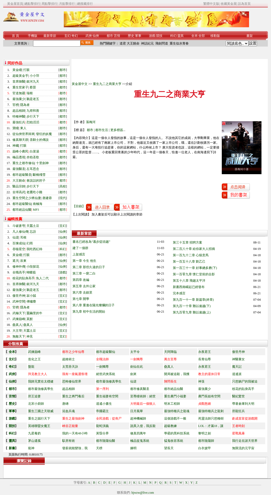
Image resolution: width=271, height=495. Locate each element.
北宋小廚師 (36, 404)
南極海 (37, 204)
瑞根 (29, 93)
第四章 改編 (81, 280)
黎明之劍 (204, 433)
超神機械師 (138, 418)
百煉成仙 (18, 243)
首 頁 (15, 36)
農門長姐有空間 (209, 396)
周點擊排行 (49, 4)
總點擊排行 (32, 4)
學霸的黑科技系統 (176, 433)
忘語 (33, 231)
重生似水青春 (179, 43)
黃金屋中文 (80, 84)
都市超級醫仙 (21, 204)
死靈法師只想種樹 (211, 418)
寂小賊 (31, 296)
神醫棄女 (238, 359)
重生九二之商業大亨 (107, 84)
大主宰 (17, 330)
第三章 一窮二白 (84, 273)
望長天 (169, 448)
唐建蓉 (47, 198)
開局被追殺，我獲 (176, 374)
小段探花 (32, 266)
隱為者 (25, 105)
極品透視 (18, 157)
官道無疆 (18, 93)
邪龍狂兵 (238, 411)
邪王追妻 (34, 396)
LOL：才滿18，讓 (210, 426)
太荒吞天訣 (70, 366)
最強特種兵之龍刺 (211, 411)
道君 (123, 43)
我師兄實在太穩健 (40, 381)
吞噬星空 (18, 249)
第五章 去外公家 (84, 286)
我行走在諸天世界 (245, 441)
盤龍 (31, 366)
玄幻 (67, 36)
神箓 (201, 381)
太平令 (135, 352)
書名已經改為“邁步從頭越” (91, 242)
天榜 (99, 448)
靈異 (180, 36)
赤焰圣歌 (32, 157)
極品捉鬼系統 (139, 441)
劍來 (133, 374)
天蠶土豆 (32, 226)
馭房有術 (68, 441)
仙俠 (96, 36)
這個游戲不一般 (175, 418)
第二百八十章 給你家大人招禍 (194, 249)
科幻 (173, 36)
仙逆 (15, 237)
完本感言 (179, 293)
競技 (159, 36)
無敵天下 (18, 336)
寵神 (31, 448)
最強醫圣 (18, 169)
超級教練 (170, 426)
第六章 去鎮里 (82, 292)
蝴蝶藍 (31, 272)
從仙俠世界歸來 (23, 134)
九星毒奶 (34, 433)
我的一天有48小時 (75, 433)
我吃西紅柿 (34, 249)
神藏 (15, 145)
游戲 (152, 36)
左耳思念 (32, 169)
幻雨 (29, 243)
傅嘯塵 (31, 301)
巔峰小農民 (20, 151)
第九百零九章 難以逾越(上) (192, 312)
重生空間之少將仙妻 (26, 198)
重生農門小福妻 (175, 396)
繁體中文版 (211, 4)
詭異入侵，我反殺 (143, 426)
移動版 (215, 36)
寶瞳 (15, 128)
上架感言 (79, 254)
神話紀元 (147, 43)
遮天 (15, 261)
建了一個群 (80, 248)
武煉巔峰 (18, 319)
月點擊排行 (67, 4)
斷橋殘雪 (39, 175)
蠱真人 (17, 325)
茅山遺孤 (34, 441)
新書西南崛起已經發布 (189, 287)
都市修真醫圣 (139, 389)
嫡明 (133, 448)
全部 (201, 36)
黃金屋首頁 (15, 4)
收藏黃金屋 (229, 4)
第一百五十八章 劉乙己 (189, 261)
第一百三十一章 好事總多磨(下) (195, 268)
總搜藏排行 (85, 4)
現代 (63, 198)
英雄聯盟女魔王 (39, 426)
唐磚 (65, 404)
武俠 (88, 36)
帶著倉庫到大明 (243, 404)
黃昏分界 (102, 433)
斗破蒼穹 (18, 226)
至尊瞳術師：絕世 (143, 396)
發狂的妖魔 (44, 134)
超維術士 (68, 359)
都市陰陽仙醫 (105, 441)
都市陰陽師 (206, 441)
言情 (117, 36)
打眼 (26, 70)
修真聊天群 (20, 140)
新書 (12, 448)
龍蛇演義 (102, 426)
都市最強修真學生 (108, 381)
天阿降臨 (170, 352)
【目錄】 (79, 206)
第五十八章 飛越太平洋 (189, 280)
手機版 (32, 36)
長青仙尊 (204, 359)
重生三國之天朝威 (40, 411)
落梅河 (91, 122)
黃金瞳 (17, 70)
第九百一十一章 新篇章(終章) (193, 300)
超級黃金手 (20, 76)
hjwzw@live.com (143, 492)
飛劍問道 (161, 43)
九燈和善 (32, 110)
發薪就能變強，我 (75, 448)
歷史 (131, 36)
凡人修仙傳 (20, 231)
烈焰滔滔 (32, 122)
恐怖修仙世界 (71, 381)
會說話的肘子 (36, 180)
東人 (23, 128)
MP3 (36, 210)
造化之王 (34, 359)
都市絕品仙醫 (21, 210)
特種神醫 (18, 116)
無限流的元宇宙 (243, 448)
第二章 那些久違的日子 (89, 267)
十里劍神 (42, 163)
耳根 (23, 237)
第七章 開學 (81, 299)
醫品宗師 (18, 186)
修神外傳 (18, 266)
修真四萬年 (138, 433)
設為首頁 (244, 4)
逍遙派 (237, 374)
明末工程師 (172, 404)
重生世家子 (20, 87)
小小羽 (34, 76)
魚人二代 (42, 278)
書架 (249, 36)
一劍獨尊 (102, 366)
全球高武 (18, 192)
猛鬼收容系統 (173, 441)
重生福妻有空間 (107, 396)
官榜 (15, 105)
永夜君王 (204, 352)
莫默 (29, 319)
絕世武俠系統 (105, 374)
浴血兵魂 (68, 411)
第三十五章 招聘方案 (187, 242)
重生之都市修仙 (23, 163)
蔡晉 (33, 87)
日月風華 (136, 411)
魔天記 (237, 366)
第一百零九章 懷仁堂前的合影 (194, 274)
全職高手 (18, 272)
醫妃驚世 (238, 396)
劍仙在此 (136, 366)
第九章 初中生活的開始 (89, 311)
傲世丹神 (18, 296)
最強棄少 (18, 99)
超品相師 (18, 110)
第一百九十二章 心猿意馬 (191, 255)
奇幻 (74, 36)
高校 (63, 186)
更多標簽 (116, 130)
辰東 (23, 261)
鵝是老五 (32, 99)
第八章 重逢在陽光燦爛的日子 (94, 305)
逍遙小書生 (104, 404)
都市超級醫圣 (21, 175)
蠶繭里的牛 (34, 313)
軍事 (138, 36)
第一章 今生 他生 (84, 261)
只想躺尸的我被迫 (245, 381)
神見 (29, 336)
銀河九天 (32, 81)
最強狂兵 (18, 122)
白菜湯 (34, 151)
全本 (194, 36)
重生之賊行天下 (39, 418)
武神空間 (18, 301)
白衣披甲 (204, 448)
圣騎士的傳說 (39, 140)
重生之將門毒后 (73, 396)
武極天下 (18, 313)
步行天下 (32, 116)
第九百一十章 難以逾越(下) (192, 306)
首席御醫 (18, 81)
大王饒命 (133, 43)
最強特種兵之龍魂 (176, 411)
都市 (110, 36)
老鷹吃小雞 (34, 192)
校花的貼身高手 (23, 278)
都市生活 (101, 130)
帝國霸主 (102, 411)
